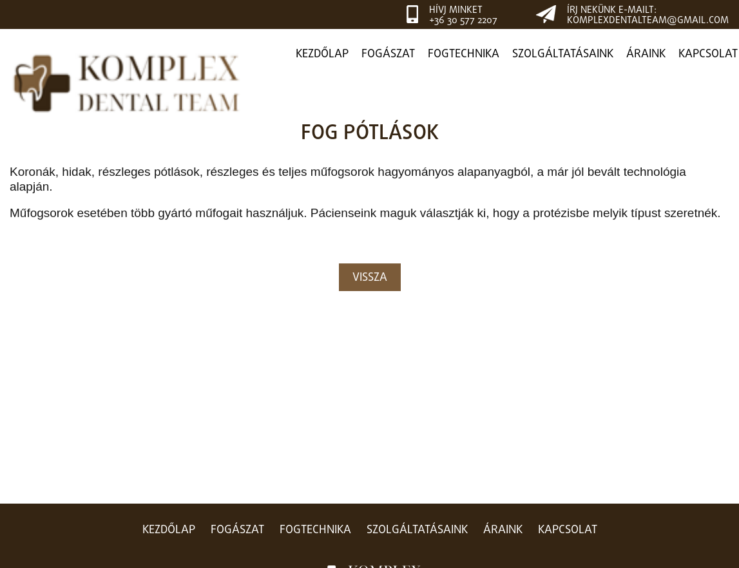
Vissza (369, 279)
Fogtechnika (463, 54)
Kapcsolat (708, 54)
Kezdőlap (322, 54)
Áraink (646, 54)
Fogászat (388, 54)
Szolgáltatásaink (562, 54)
